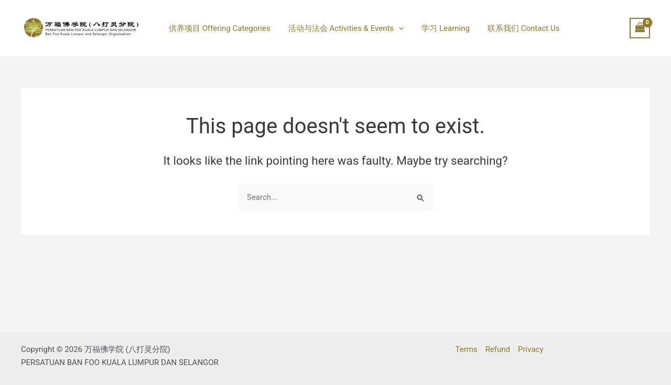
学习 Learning (440, 28)
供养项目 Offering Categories (218, 28)
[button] (396, 28)
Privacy (530, 349)
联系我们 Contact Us (515, 28)
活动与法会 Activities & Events (343, 28)
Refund (497, 349)
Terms (466, 349)
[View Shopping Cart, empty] (640, 28)
